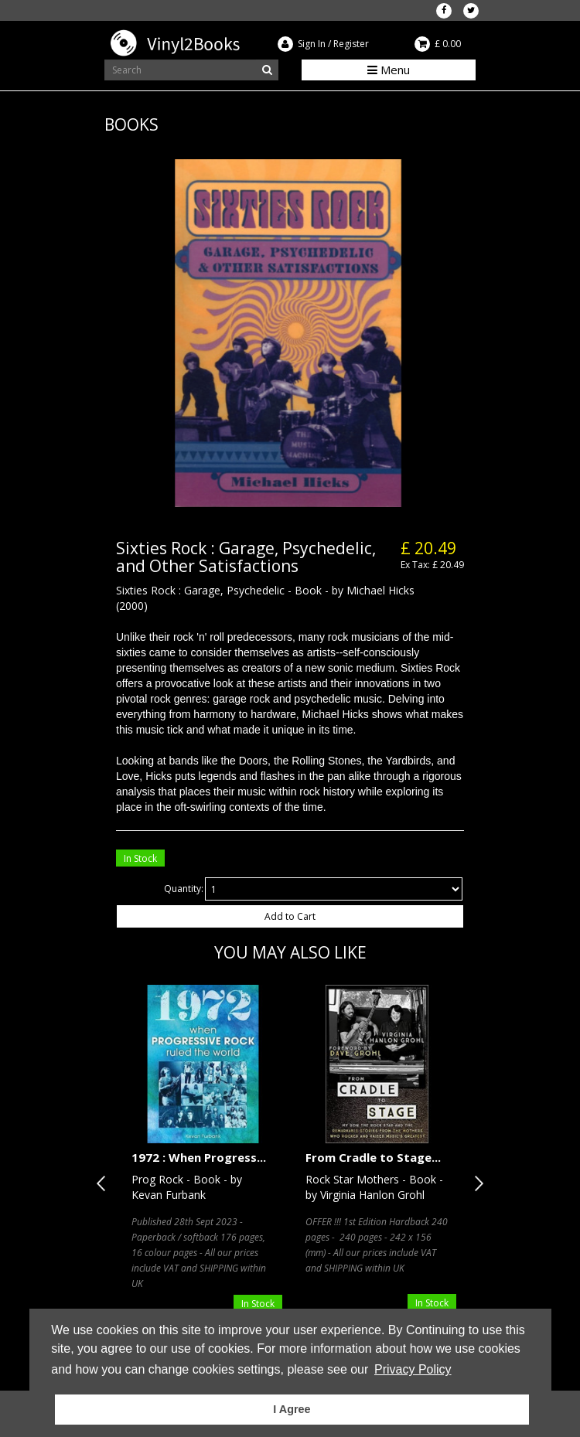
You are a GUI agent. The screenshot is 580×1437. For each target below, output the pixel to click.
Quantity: (183, 888)
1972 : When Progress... (198, 1157)
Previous (104, 1183)
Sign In (312, 43)
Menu (388, 69)
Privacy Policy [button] (413, 1369)
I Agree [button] (291, 1409)
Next (475, 1183)
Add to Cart (290, 916)
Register (351, 43)
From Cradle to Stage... (373, 1157)
